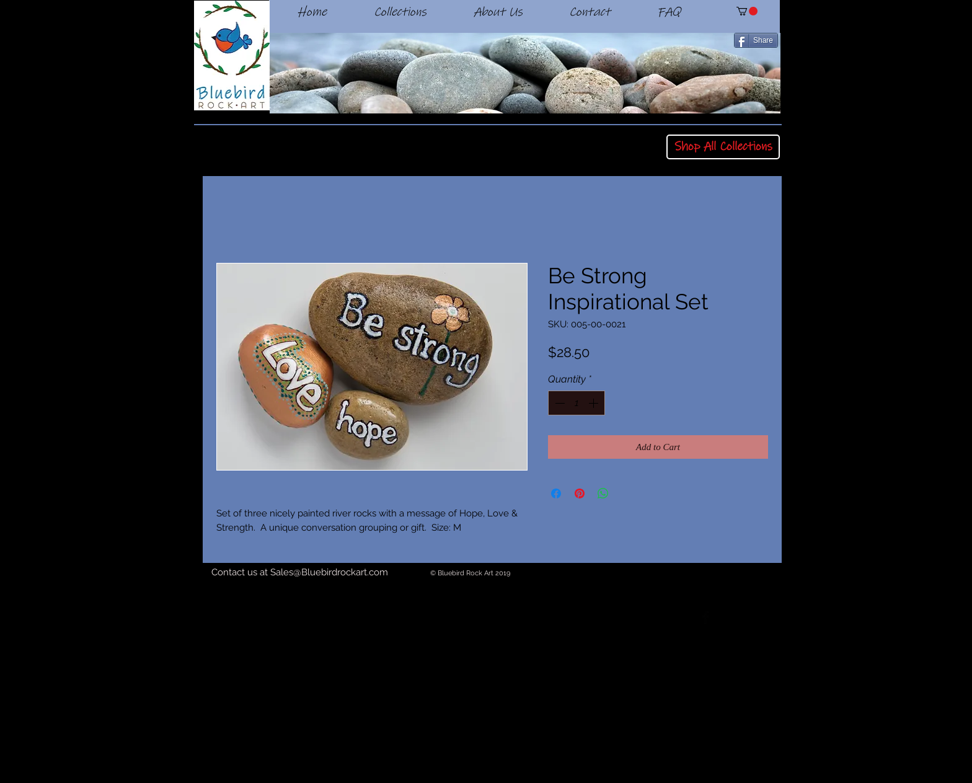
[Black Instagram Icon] (773, 617)
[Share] (756, 40)
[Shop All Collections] (723, 147)
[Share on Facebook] (556, 493)
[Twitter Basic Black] (739, 617)
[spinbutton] (576, 403)
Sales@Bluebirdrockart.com (329, 572)
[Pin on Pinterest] (579, 493)
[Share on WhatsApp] (603, 493)
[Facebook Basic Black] (705, 617)
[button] (747, 11)
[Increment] (594, 403)
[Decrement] (558, 403)
